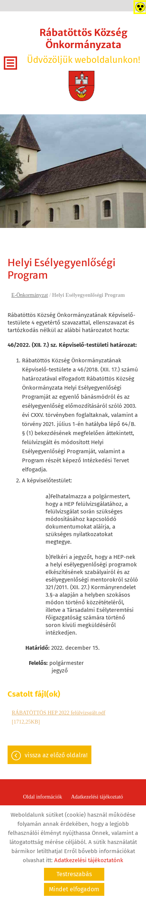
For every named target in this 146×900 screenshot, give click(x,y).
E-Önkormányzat (29, 295)
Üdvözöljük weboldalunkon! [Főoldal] (83, 46)
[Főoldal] (81, 86)
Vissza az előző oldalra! (56, 755)
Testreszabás (74, 874)
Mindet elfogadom (74, 889)
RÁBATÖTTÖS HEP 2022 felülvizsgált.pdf (58, 713)
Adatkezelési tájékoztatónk (88, 860)
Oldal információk (42, 797)
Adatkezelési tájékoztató (97, 797)
